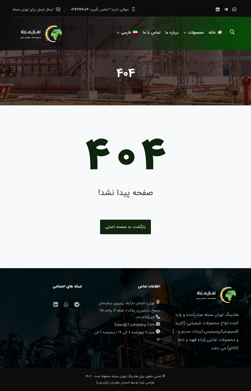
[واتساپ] (234, 9)
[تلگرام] (226, 9)
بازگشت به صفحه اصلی (125, 227)
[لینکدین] (217, 9)
